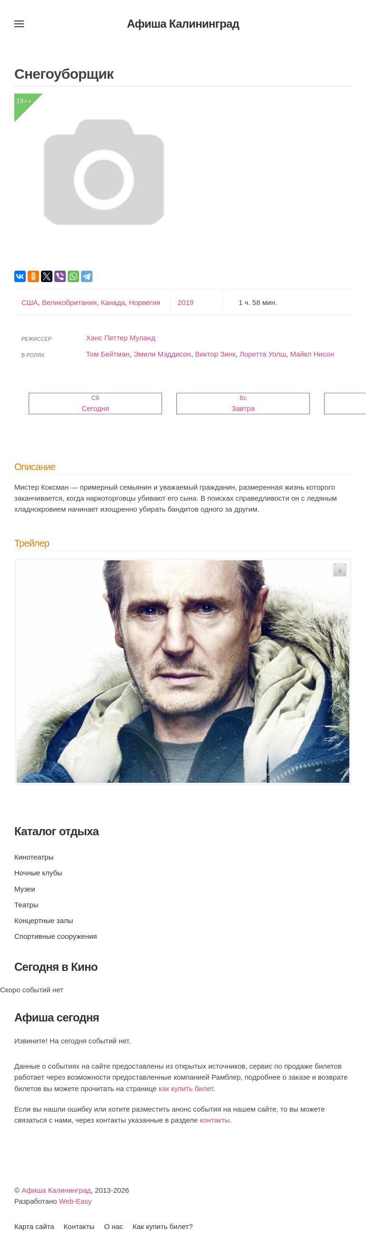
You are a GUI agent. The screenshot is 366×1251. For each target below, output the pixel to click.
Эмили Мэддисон (162, 354)
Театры (26, 905)
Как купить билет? (162, 1226)
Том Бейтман (108, 354)
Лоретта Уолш (263, 354)
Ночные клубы (38, 873)
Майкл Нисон (312, 354)
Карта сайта (34, 1226)
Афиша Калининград (56, 1190)
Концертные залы (43, 920)
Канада (112, 302)
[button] (19, 24)
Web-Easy (75, 1201)
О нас (113, 1226)
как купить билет (186, 1088)
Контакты (79, 1226)
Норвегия (143, 302)
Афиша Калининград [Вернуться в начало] (183, 23)
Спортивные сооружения (55, 936)
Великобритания (68, 302)
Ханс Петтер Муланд (120, 338)
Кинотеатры (33, 857)
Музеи (24, 889)
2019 (185, 302)
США (29, 302)
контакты (215, 1120)
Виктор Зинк (215, 354)
